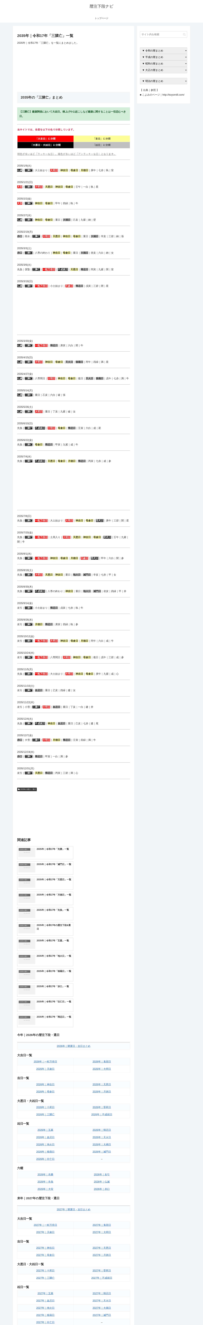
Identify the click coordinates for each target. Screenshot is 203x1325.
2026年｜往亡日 (45, 1067)
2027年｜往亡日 (45, 1231)
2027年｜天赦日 (45, 1140)
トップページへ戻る (156, 1316)
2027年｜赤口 (102, 1261)
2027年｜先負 (45, 1253)
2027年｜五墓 (45, 1201)
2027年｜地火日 (45, 1216)
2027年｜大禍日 (102, 1216)
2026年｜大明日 (102, 977)
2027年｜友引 (102, 1246)
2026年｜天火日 (102, 1045)
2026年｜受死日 (102, 1015)
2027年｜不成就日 (101, 1186)
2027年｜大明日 (102, 1140)
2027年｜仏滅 (102, 1253)
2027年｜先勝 (45, 1246)
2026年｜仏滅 (102, 1090)
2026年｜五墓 (45, 1038)
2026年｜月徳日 (102, 1000)
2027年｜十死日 (45, 1179)
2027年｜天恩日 (102, 1156)
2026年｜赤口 (102, 1097)
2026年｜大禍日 (102, 1053)
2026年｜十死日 (45, 1015)
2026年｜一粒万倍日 (45, 970)
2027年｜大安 (45, 1261)
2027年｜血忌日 (45, 1209)
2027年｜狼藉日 (45, 1223)
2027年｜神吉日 (45, 1156)
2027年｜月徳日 (102, 1163)
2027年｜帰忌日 (102, 1201)
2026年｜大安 (45, 1097)
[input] (163, 34)
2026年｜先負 (45, 1090)
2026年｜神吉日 (45, 993)
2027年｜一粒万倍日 (45, 1133)
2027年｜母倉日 (45, 1163)
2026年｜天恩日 (102, 993)
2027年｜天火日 (102, 1209)
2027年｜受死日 (102, 1179)
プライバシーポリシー (177, 1316)
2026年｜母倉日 (45, 1000)
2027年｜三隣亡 (45, 1186)
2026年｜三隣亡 (45, 1023)
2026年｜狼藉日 (45, 1060)
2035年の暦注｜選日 (27, 789)
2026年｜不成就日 (101, 1023)
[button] (184, 34)
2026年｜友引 (102, 1083)
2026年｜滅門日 (102, 1060)
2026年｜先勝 (45, 1083)
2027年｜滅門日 (102, 1223)
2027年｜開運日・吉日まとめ (73, 1118)
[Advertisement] (73, 68)
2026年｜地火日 (45, 1053)
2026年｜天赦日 (45, 977)
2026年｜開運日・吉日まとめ (73, 954)
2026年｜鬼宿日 (102, 970)
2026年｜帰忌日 (102, 1038)
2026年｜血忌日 (45, 1045)
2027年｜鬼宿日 (102, 1133)
